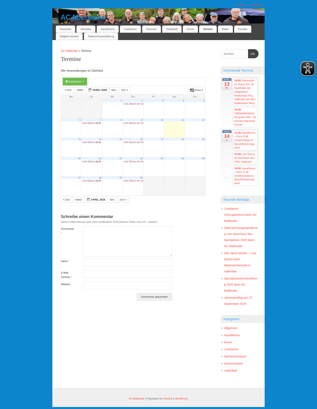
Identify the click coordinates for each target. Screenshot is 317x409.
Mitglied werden (69, 36)
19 (203, 139)
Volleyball (172, 29)
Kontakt (241, 5)
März (80, 90)
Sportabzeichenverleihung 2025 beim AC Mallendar (240, 284)
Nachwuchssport (235, 356)
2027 (125, 90)
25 (183, 158)
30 (141, 177)
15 (120, 139)
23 (141, 158)
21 (100, 158)
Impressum (256, 5)
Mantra (168, 398)
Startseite (65, 29)
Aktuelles (85, 29)
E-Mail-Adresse (66, 274)
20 (79, 158)
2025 (68, 90)
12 (203, 120)
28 (100, 177)
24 (162, 158)
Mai (114, 90)
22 (120, 158)
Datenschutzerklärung (101, 36)
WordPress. (181, 398)
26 (203, 158)
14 (100, 139)
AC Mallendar (82, 17)
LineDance (130, 29)
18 (183, 139)
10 (162, 120)
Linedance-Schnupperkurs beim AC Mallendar (240, 214)
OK (251, 53)
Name (65, 261)
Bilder (225, 29)
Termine (207, 29)
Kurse (190, 29)
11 (183, 120)
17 (162, 139)
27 (79, 177)
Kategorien (75, 81)
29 (120, 177)
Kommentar (66, 231)
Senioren (151, 29)
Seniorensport (233, 363)
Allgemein (230, 328)
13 (79, 139)
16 (141, 139)
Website (65, 284)
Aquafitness (108, 29)
